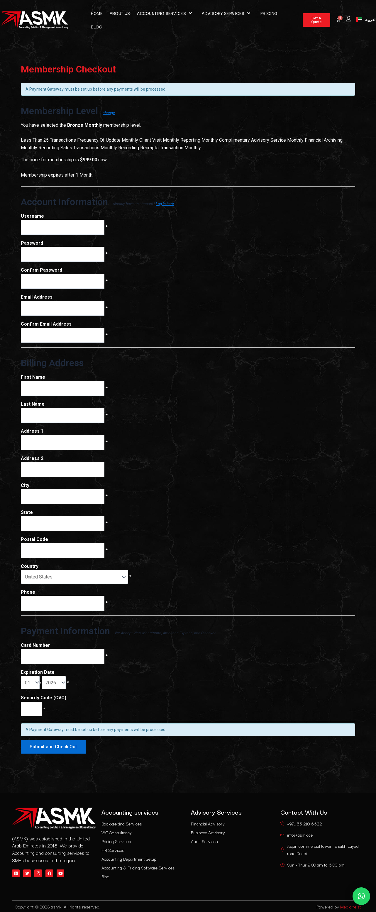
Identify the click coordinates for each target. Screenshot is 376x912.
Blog (96, 26)
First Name (33, 379)
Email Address (36, 298)
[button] (361, 896)
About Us (120, 13)
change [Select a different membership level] (109, 113)
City (25, 488)
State (27, 515)
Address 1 (32, 433)
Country (29, 570)
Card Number (35, 649)
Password (32, 243)
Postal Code (34, 543)
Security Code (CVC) (43, 702)
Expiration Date (38, 677)
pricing (269, 13)
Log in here (165, 204)
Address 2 (32, 460)
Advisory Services (227, 13)
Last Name (33, 406)
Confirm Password (41, 270)
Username (32, 216)
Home (97, 13)
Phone (28, 596)
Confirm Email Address (46, 325)
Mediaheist (350, 906)
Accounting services (166, 13)
